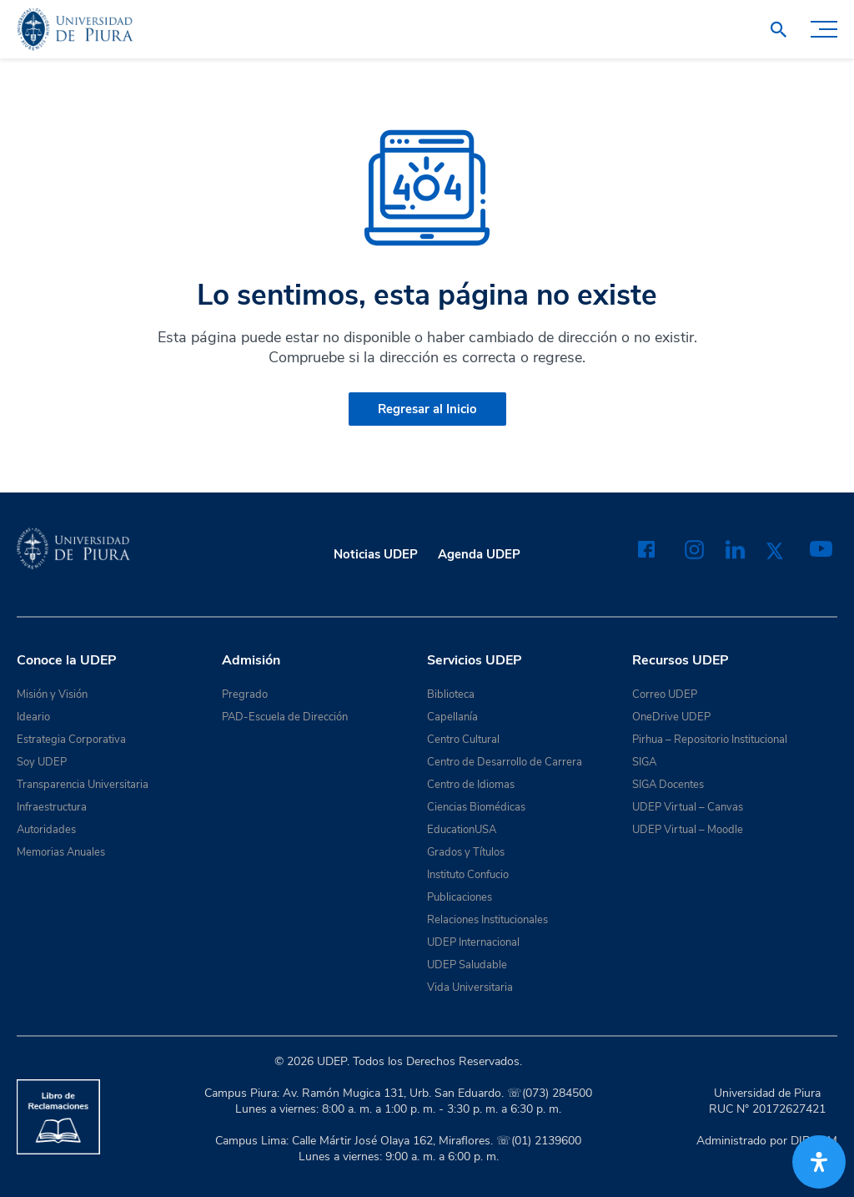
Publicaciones (459, 897)
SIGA (644, 762)
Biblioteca (451, 694)
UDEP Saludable (467, 964)
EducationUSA (461, 829)
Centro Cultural (463, 739)
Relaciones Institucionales (487, 919)
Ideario (33, 717)
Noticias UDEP (376, 554)
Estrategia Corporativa (71, 739)
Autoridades (46, 829)
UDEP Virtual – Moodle (687, 829)
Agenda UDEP (479, 554)
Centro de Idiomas (471, 784)
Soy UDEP (42, 762)
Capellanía (452, 717)
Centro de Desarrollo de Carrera (504, 762)
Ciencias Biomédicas (476, 807)
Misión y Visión (52, 694)
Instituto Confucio (468, 874)
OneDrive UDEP (671, 717)
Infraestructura (52, 807)
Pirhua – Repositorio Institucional (709, 739)
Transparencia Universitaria (82, 784)
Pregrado (245, 694)
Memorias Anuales (61, 852)
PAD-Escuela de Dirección (285, 717)
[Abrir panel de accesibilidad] (819, 1162)
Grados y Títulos (466, 852)
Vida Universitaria (470, 987)
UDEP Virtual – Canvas (687, 807)
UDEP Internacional (473, 942)
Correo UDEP (664, 694)
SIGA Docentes (668, 784)
